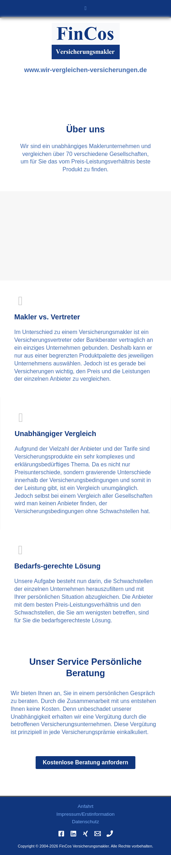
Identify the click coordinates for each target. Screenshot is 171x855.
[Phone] (109, 833)
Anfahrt (85, 806)
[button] (85, 8)
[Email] (97, 833)
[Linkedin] (73, 833)
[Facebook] (61, 833)
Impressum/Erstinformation (85, 814)
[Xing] (85, 833)
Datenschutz (85, 821)
